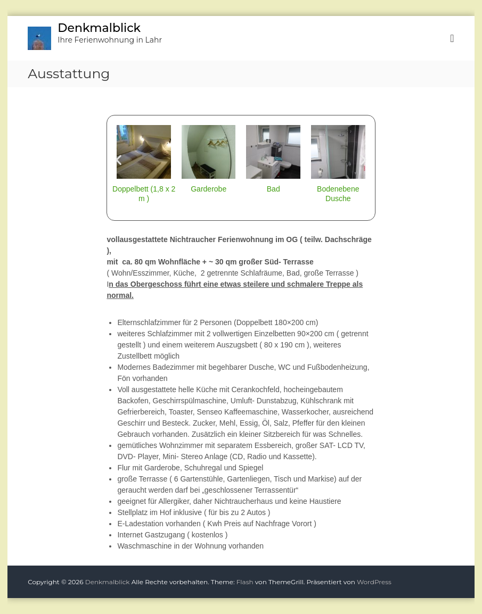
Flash (245, 582)
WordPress (374, 582)
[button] (118, 160)
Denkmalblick (99, 28)
